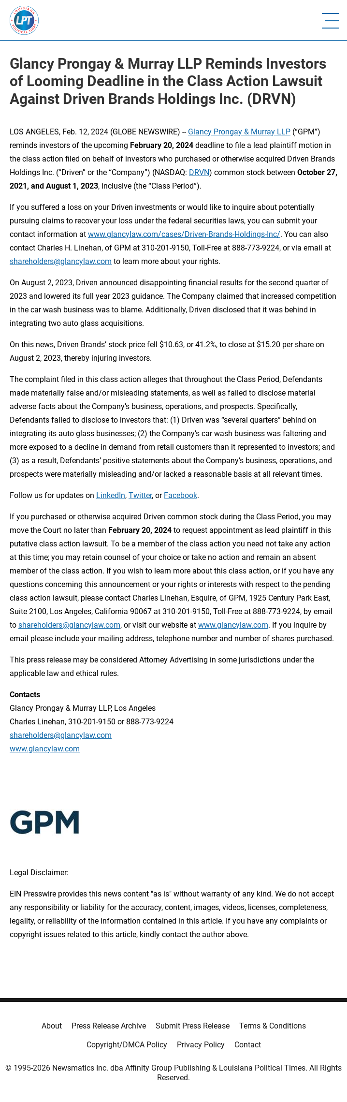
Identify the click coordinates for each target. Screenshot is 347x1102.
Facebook (180, 495)
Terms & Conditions (272, 1025)
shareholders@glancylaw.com (61, 261)
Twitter (140, 495)
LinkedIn (110, 495)
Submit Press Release (193, 1025)
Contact (247, 1044)
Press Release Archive (109, 1025)
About (52, 1025)
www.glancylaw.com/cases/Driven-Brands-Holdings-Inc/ (184, 234)
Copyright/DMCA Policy (127, 1044)
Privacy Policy (201, 1044)
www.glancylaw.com (233, 625)
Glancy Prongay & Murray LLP (239, 131)
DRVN (199, 172)
